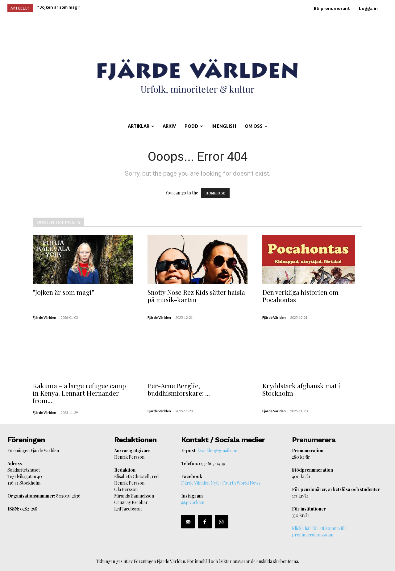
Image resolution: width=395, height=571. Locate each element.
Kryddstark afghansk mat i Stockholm (301, 389)
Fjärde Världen (44, 317)
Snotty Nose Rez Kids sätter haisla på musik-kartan (196, 296)
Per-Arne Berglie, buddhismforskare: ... (179, 389)
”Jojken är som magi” (63, 292)
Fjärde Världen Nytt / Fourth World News (220, 483)
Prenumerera (313, 440)
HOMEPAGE (215, 193)
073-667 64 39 (212, 463)
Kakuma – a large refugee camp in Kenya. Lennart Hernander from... (79, 393)
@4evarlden (192, 502)
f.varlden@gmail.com (218, 450)
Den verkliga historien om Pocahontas (300, 296)
